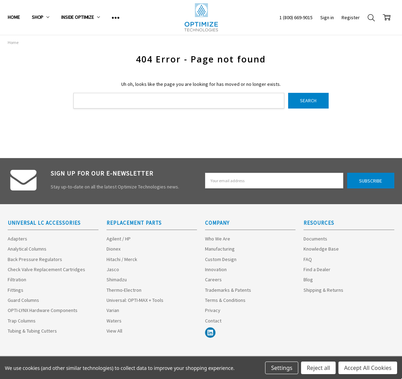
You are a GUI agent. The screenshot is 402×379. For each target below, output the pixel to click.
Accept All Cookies (368, 368)
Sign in (327, 17)
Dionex (113, 249)
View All (114, 331)
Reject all (318, 368)
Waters (114, 321)
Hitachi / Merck (122, 259)
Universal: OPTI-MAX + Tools (135, 300)
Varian (113, 310)
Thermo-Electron (124, 290)
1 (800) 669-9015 (296, 17)
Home (14, 17)
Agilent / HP (119, 239)
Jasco (113, 269)
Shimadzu (117, 279)
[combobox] (178, 101)
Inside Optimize (80, 17)
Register (351, 17)
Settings (281, 368)
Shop (40, 17)
